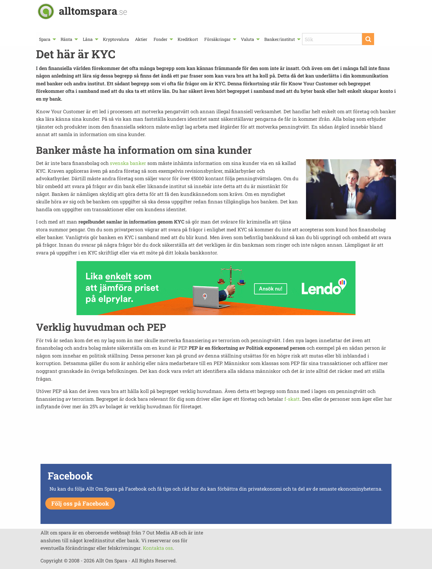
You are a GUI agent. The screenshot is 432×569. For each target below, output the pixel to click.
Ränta (66, 39)
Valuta (247, 39)
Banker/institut (279, 39)
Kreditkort (188, 39)
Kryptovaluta (116, 39)
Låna (88, 39)
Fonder (160, 39)
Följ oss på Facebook (80, 503)
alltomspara (93, 10)
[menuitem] (47, 39)
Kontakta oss (158, 548)
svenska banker (128, 163)
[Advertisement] (216, 441)
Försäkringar (217, 39)
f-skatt (292, 399)
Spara (44, 39)
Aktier (141, 39)
